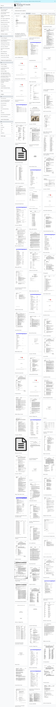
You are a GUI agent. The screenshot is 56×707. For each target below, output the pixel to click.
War (6, 111)
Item (6, 123)
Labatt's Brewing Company (6, 88)
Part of (2, 5)
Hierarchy (23, 13)
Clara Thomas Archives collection (6, 30)
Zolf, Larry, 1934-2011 (6, 47)
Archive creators (4, 34)
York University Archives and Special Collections (6, 40)
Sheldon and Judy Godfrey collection (6, 16)
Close (20, 3)
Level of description (5, 119)
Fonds (6, 125)
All (1, 7)
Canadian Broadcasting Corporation (6, 69)
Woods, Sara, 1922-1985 (6, 55)
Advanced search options (20, 10)
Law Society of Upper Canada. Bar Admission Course (6, 76)
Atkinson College (6, 64)
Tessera (6, 84)
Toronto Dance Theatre (6, 57)
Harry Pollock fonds (6, 24)
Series (6, 129)
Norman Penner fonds (6, 28)
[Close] (55, 1)
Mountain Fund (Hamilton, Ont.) (6, 49)
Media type (3, 136)
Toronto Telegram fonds (6, 26)
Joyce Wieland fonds (6, 20)
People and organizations (6, 60)
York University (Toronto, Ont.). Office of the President (6, 73)
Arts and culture (6, 103)
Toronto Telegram (6, 38)
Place (2, 91)
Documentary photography (6, 115)
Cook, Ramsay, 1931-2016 (6, 45)
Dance (6, 107)
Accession (6, 127)
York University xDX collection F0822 (6, 10)
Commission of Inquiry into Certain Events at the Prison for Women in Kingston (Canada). (6, 80)
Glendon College (6, 71)
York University (6, 98)
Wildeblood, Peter (6, 53)
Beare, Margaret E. (6, 52)
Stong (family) (6, 86)
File (6, 131)
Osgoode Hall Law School (6, 43)
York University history (6, 109)
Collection (6, 133)
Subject (2, 94)
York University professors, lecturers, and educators (6, 101)
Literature (6, 113)
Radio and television (6, 116)
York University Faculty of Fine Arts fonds (6, 13)
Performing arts (6, 105)
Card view (28, 13)
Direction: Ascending (51, 13)
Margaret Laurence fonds (6, 22)
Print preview (17, 13)
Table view (33, 13)
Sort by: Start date (44, 13)
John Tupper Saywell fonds (6, 19)
